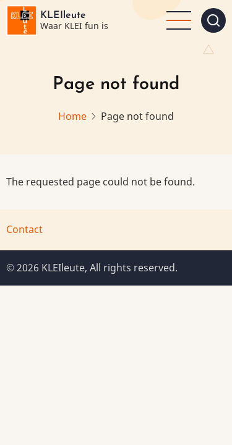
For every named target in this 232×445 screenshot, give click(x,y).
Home (72, 116)
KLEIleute (63, 15)
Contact (24, 229)
